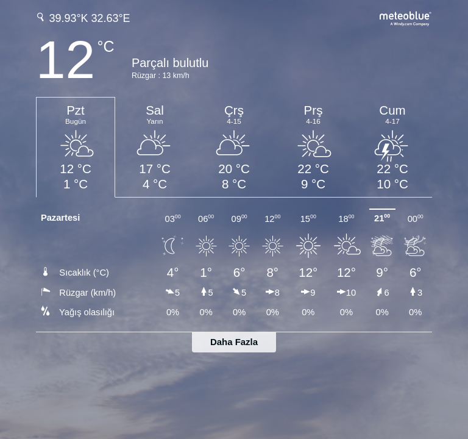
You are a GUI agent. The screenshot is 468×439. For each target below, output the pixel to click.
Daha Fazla (234, 342)
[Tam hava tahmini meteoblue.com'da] (406, 17)
